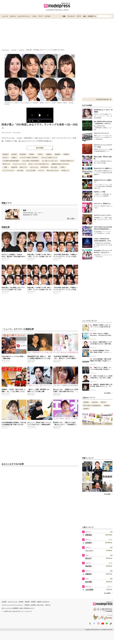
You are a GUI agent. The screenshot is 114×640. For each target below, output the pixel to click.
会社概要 (4, 601)
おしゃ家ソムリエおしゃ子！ (50, 161)
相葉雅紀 (48, 154)
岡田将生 (86, 408)
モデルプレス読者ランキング (49, 157)
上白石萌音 (89, 589)
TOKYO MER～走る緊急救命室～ (92, 405)
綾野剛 (31, 154)
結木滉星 (88, 582)
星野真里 (86, 402)
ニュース (5, 16)
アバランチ (41, 170)
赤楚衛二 (14, 157)
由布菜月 (88, 543)
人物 (84, 16)
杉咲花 (40, 154)
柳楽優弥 (57, 154)
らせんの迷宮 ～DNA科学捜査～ (30, 161)
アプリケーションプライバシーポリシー (12, 605)
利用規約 (21, 601)
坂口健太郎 (23, 154)
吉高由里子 (6, 154)
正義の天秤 (14, 167)
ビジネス (47, 16)
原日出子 (103, 402)
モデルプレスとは (12, 601)
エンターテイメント (24, 16)
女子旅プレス (92, 16)
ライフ (40, 16)
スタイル (13, 16)
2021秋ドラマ (65, 170)
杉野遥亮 (66, 154)
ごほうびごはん (34, 167)
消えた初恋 (54, 167)
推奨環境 (27, 601)
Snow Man (95, 402)
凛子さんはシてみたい (53, 170)
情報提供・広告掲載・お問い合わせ (34, 605)
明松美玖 (88, 566)
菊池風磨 (106, 405)
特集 (64, 16)
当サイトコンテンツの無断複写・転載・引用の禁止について (18, 608)
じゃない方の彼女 (31, 170)
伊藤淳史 (88, 574)
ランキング (71, 16)
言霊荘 (62, 167)
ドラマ (79, 16)
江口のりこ (6, 157)
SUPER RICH (44, 167)
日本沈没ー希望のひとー (67, 161)
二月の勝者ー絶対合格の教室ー (11, 161)
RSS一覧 (47, 605)
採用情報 (33, 601)
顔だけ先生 (20, 170)
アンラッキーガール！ (9, 170)
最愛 (5, 167)
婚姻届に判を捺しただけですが (60, 164)
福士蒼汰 (14, 154)
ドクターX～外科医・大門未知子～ (29, 157)
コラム (34, 16)
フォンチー (89, 550)
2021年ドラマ (6, 164)
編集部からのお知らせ (43, 601)
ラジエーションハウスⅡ (19, 164)
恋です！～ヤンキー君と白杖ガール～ (39, 164)
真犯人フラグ (23, 167)
